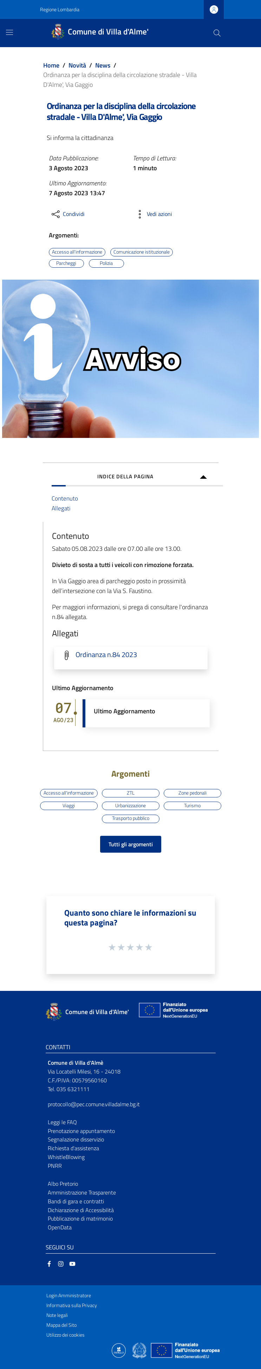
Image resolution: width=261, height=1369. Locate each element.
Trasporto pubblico (130, 818)
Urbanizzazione (130, 805)
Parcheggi (66, 263)
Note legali (57, 1315)
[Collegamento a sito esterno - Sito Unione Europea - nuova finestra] (172, 1011)
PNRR (55, 1165)
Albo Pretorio (63, 1183)
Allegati (61, 508)
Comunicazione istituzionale (141, 252)
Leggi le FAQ (62, 1122)
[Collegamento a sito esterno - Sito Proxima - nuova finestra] (119, 1350)
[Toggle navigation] (9, 32)
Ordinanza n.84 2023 (106, 654)
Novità (77, 65)
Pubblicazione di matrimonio (80, 1218)
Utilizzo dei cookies (65, 1334)
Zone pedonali (192, 793)
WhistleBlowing (66, 1157)
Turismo (192, 805)
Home (51, 65)
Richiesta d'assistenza (73, 1148)
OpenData (60, 1227)
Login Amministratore (68, 1295)
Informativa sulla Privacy (71, 1305)
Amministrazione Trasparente (82, 1192)
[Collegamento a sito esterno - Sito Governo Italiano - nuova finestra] (140, 1350)
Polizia (106, 263)
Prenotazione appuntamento (81, 1131)
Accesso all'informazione (77, 252)
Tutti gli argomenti (131, 844)
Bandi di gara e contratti (76, 1201)
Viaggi (69, 805)
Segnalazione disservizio (76, 1139)
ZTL (131, 793)
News (102, 65)
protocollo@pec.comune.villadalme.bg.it (94, 1104)
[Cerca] (217, 33)
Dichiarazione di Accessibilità (81, 1210)
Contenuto (65, 498)
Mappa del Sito (61, 1325)
